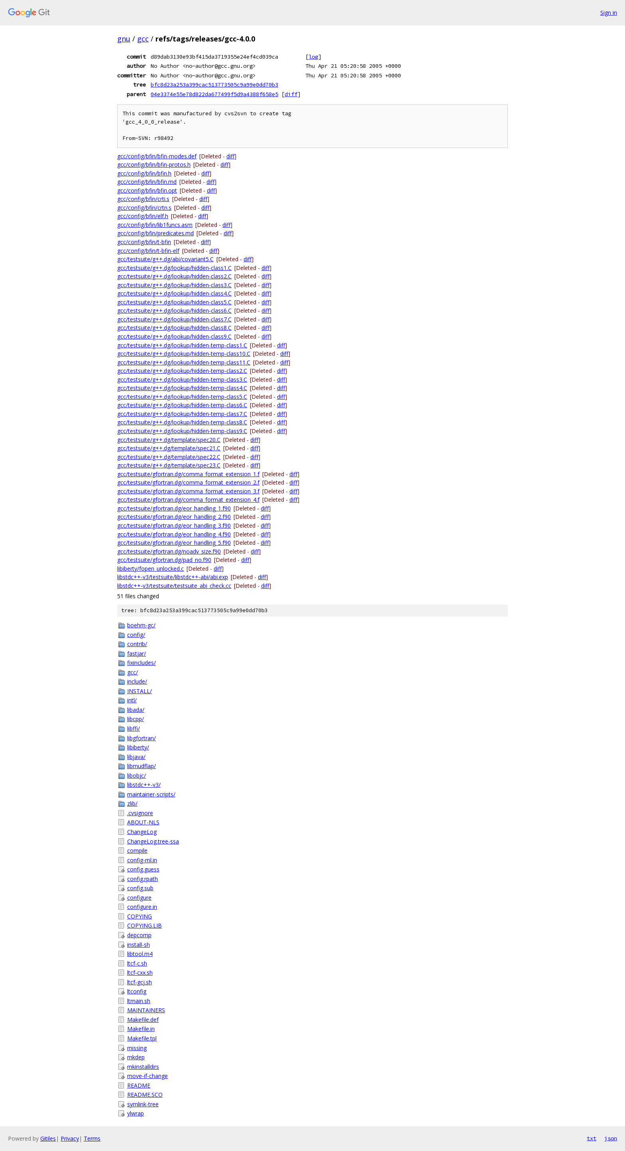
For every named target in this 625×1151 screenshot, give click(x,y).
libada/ (135, 709)
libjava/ (136, 757)
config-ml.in (142, 860)
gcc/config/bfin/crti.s (143, 199)
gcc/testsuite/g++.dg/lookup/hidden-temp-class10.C (183, 353)
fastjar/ (136, 653)
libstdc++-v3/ (144, 784)
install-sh (138, 944)
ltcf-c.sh (137, 963)
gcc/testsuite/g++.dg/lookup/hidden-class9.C (174, 336)
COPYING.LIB (144, 925)
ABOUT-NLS (143, 822)
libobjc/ (136, 775)
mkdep (136, 1057)
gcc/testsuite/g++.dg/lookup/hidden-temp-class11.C (183, 362)
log (313, 56)
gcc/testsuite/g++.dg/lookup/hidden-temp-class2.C (182, 370)
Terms (92, 1138)
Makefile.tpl (142, 1038)
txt (591, 1138)
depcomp (139, 935)
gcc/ (132, 672)
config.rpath (142, 879)
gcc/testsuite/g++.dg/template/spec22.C (168, 457)
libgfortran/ (141, 738)
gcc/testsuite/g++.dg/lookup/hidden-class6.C (174, 310)
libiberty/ (138, 747)
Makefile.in (141, 1029)
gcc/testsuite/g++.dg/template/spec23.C (168, 465)
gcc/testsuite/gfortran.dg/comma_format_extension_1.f (188, 474)
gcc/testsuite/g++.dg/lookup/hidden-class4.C (174, 293)
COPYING (139, 916)
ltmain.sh (138, 1001)
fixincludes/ (141, 662)
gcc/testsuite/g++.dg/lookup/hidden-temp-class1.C (182, 345)
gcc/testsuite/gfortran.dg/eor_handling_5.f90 (174, 542)
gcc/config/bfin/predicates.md (155, 233)
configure (139, 897)
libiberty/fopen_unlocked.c (150, 568)
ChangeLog (142, 832)
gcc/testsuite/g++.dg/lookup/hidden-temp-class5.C (182, 396)
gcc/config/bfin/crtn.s (144, 207)
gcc (143, 38)
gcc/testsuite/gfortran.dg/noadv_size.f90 (169, 551)
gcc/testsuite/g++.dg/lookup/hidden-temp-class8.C (182, 422)
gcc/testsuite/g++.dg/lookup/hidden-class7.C (174, 319)
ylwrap (135, 1113)
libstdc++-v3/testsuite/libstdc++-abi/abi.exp (172, 577)
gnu (123, 38)
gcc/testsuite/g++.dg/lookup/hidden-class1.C (174, 268)
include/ (137, 681)
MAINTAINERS (146, 1010)
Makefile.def (143, 1019)
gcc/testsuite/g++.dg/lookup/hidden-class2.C (174, 276)
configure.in (142, 907)
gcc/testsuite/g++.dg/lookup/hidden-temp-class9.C (182, 431)
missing (137, 1048)
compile (137, 850)
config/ (136, 635)
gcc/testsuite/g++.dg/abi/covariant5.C (165, 259)
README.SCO (145, 1094)
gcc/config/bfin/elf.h (142, 216)
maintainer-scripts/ (151, 794)
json (610, 1138)
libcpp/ (135, 719)
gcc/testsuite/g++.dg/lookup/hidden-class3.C (174, 285)
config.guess (143, 869)
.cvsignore (140, 813)
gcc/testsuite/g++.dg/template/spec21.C (168, 448)
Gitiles (48, 1138)
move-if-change (147, 1076)
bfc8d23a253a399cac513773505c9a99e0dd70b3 (214, 84)
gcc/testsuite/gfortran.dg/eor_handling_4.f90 (174, 534)
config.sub (140, 888)
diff (291, 94)
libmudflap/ (141, 766)
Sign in (608, 12)
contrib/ (137, 644)
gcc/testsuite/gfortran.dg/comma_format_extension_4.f (188, 499)
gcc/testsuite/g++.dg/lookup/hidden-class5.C (174, 302)
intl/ (132, 700)
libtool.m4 (140, 954)
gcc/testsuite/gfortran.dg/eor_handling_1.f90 (174, 508)
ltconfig (136, 991)
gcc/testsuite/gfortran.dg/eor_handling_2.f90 (174, 516)
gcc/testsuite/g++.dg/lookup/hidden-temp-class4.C (182, 388)
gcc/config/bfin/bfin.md (147, 181)
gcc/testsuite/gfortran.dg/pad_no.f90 (164, 560)
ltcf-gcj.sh (139, 982)
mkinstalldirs (143, 1066)
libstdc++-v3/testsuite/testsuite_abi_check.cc (174, 585)
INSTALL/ (139, 691)
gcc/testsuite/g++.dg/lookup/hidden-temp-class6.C (182, 405)
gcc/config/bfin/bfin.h (144, 173)
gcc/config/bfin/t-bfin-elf (148, 250)
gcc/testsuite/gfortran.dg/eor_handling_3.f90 (174, 525)
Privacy (70, 1138)
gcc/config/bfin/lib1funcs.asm (155, 225)
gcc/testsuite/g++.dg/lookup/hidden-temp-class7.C (182, 414)
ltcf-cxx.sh (140, 972)
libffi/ (133, 728)
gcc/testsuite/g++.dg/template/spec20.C (168, 439)
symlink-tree (143, 1104)
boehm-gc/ (141, 625)
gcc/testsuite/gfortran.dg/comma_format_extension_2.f (188, 482)
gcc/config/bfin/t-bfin (144, 242)
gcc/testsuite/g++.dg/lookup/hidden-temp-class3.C (182, 379)
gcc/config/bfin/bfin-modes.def (157, 156)
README (138, 1085)
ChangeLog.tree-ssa (153, 841)
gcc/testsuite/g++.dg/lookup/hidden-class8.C (174, 327)
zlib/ (132, 803)
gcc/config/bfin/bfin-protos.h (154, 164)
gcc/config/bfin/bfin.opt (147, 190)
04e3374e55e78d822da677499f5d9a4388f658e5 (214, 94)
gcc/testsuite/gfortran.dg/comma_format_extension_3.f (188, 491)
